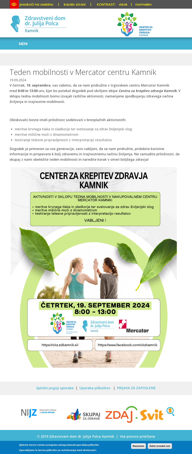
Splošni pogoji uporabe (55, 388)
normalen (143, 4)
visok (123, 4)
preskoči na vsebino (36, 4)
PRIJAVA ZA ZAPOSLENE (136, 388)
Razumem (138, 446)
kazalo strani (75, 4)
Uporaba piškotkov (95, 388)
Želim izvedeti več (159, 446)
